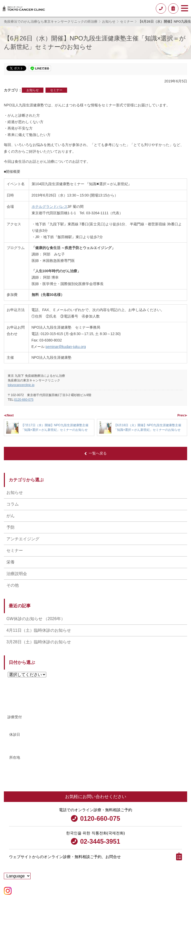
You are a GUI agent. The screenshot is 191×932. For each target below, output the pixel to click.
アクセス (17, 778)
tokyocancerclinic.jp (21, 385)
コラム (12, 504)
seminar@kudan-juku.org (66, 347)
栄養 (10, 562)
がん (10, 516)
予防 (10, 527)
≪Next (9, 415)
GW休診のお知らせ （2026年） (35, 619)
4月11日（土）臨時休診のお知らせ (38, 630)
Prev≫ (182, 415)
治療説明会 (16, 573)
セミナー (56, 90)
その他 (12, 585)
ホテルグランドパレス (50, 206)
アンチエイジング (22, 539)
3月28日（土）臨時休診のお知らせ (38, 642)
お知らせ (32, 90)
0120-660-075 (23, 399)
